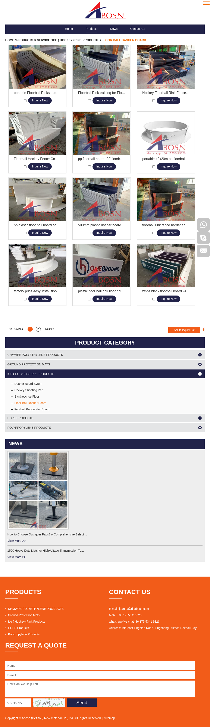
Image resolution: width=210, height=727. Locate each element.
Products (91, 24)
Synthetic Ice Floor (27, 396)
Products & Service (33, 40)
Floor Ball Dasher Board (124, 40)
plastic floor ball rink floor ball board (101, 291)
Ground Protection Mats (28, 364)
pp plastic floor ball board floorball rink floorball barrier (37, 225)
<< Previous (16, 328)
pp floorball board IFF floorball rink (101, 159)
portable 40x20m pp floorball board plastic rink (165, 159)
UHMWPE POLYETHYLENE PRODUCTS (35, 354)
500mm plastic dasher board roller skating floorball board (101, 225)
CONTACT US (129, 591)
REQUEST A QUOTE (36, 645)
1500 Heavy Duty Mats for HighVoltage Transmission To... (45, 550)
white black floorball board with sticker (165, 291)
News (113, 24)
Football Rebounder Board (32, 409)
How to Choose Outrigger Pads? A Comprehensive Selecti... (47, 534)
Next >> (49, 328)
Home (69, 24)
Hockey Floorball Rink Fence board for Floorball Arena (165, 93)
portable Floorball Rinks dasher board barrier (37, 93)
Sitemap (109, 718)
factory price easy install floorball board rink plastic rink (37, 291)
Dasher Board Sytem (28, 383)
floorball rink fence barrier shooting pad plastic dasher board (165, 225)
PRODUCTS (23, 591)
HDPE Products (20, 418)
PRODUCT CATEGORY (105, 342)
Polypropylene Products (29, 427)
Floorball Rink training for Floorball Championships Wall (101, 93)
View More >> (16, 540)
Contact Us (137, 24)
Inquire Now (40, 100)
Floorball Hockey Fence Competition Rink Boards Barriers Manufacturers (37, 159)
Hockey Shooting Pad (29, 390)
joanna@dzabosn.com (134, 608)
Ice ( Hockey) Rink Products (76, 40)
